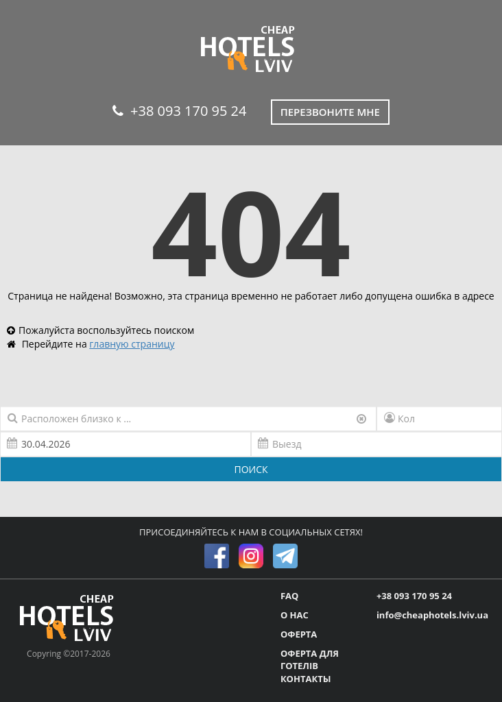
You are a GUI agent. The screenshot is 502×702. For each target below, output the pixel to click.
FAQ (289, 596)
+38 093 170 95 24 (179, 110)
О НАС (294, 615)
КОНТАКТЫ (305, 679)
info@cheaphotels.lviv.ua (432, 615)
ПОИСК (250, 469)
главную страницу (131, 343)
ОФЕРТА (298, 634)
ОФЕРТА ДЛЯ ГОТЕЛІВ (309, 660)
